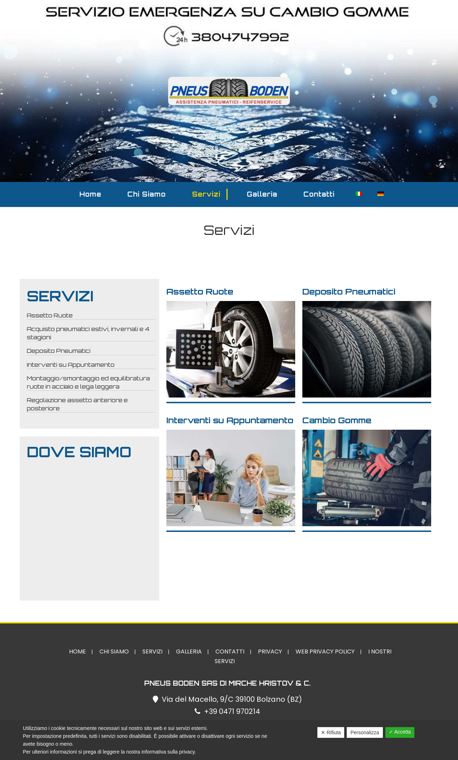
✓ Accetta (400, 732)
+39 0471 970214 (232, 711)
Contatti (319, 194)
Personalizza (364, 732)
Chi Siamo (146, 194)
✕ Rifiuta (331, 732)
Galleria (262, 194)
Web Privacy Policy (325, 651)
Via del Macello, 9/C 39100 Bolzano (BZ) (232, 699)
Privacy (270, 651)
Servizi (206, 194)
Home (90, 194)
